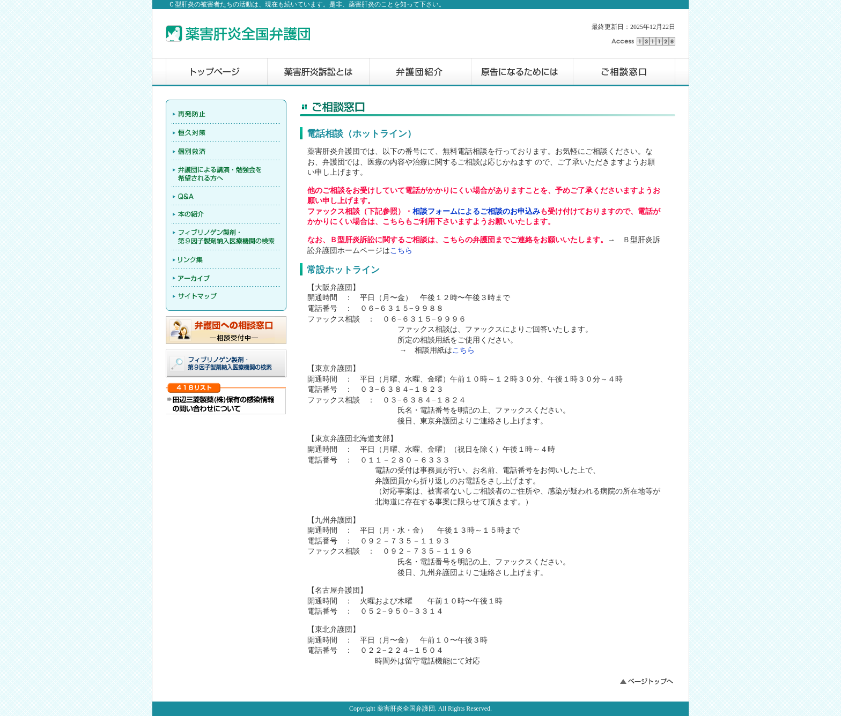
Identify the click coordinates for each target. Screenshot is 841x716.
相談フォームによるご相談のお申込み (476, 211)
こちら (401, 251)
